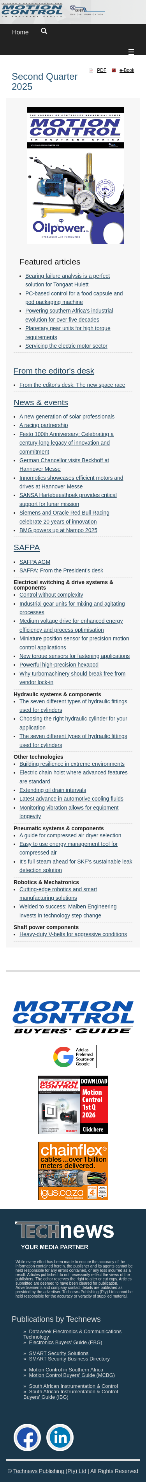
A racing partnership (43, 425)
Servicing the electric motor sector (66, 346)
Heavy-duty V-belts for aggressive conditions (73, 934)
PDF (101, 70)
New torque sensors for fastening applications (74, 656)
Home (20, 32)
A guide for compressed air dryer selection (70, 835)
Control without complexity (51, 595)
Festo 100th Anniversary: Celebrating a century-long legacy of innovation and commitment (66, 443)
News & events (41, 402)
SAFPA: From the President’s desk (61, 570)
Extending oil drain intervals (52, 790)
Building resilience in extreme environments (72, 764)
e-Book (127, 70)
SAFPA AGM (34, 562)
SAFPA (27, 547)
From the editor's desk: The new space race (72, 385)
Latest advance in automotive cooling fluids (71, 799)
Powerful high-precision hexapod (59, 664)
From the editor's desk (54, 370)
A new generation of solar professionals (66, 416)
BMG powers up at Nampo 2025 (58, 530)
